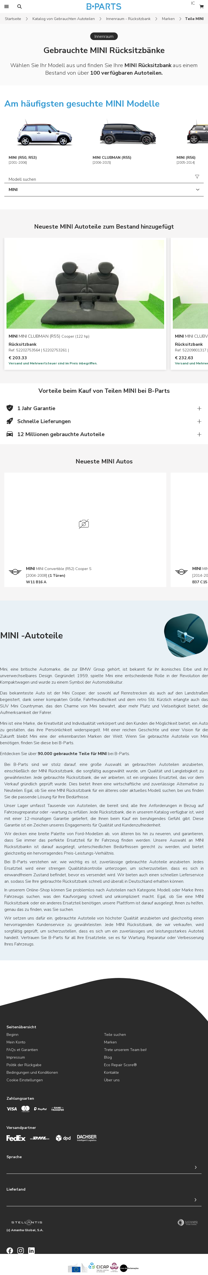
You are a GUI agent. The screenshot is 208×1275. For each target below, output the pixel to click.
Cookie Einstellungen (24, 1080)
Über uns (112, 1080)
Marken (168, 18)
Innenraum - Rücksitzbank (128, 18)
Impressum (15, 1057)
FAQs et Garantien (22, 1049)
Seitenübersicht (21, 1027)
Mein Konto (15, 1042)
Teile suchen (115, 1034)
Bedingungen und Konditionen (32, 1072)
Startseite (13, 18)
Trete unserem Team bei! (125, 1049)
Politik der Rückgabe (23, 1065)
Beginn (12, 1034)
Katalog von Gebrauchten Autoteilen (63, 18)
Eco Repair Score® (120, 1065)
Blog (108, 1057)
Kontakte (111, 1072)
